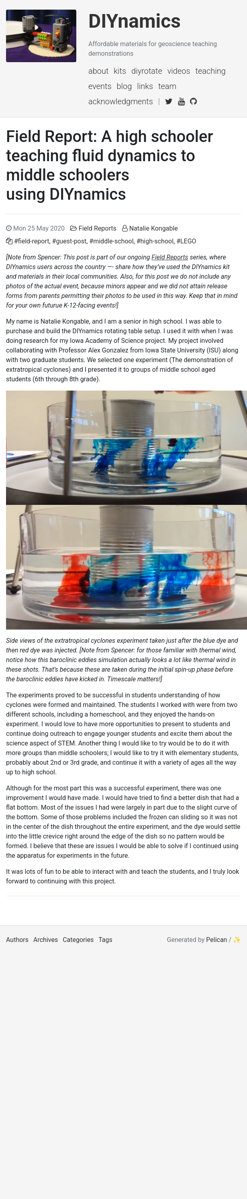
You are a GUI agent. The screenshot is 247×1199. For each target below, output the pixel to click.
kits (120, 71)
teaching (210, 71)
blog (124, 86)
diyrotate (146, 71)
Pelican (216, 940)
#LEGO (186, 241)
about (98, 71)
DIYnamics (134, 21)
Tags (105, 940)
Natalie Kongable (153, 228)
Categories (78, 940)
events (100, 86)
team (167, 86)
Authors (17, 940)
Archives (45, 940)
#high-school (155, 241)
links (145, 86)
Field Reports (97, 228)
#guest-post (69, 241)
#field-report (31, 241)
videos (178, 71)
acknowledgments (120, 101)
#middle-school (111, 241)
